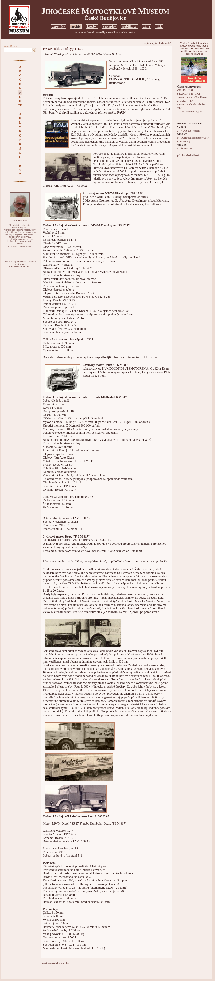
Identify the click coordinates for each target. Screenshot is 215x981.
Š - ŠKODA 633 (185, 148)
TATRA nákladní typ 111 (190, 111)
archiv (76, 26)
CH (20, 105)
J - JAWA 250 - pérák (188, 130)
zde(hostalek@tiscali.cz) (19, 265)
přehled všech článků (188, 155)
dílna (146, 26)
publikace (129, 26)
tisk (159, 26)
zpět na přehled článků (158, 43)
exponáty (58, 26)
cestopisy (109, 26)
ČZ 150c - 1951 (185, 90)
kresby (92, 26)
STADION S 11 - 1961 (188, 94)
